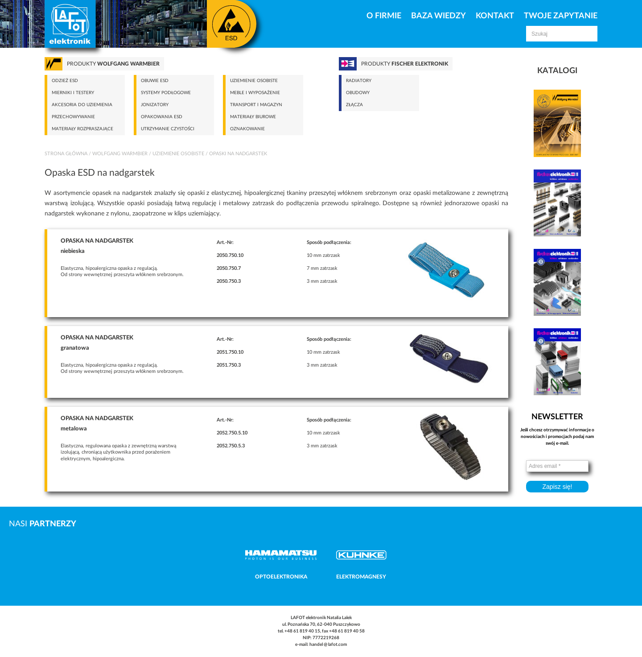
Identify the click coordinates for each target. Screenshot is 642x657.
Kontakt (495, 16)
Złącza (354, 105)
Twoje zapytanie (560, 16)
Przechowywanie (73, 117)
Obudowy (358, 93)
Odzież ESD (65, 81)
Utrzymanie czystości (167, 129)
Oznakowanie (247, 129)
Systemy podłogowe (166, 93)
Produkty (113, 63)
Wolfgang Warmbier (120, 153)
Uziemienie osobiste (254, 81)
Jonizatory (155, 105)
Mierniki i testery (73, 93)
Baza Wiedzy (438, 16)
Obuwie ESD (155, 81)
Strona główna (66, 153)
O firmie (383, 16)
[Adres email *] (557, 466)
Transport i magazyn (256, 105)
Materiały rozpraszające (82, 129)
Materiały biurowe (253, 117)
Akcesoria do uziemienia (82, 105)
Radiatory (358, 81)
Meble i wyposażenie (255, 93)
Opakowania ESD (161, 117)
